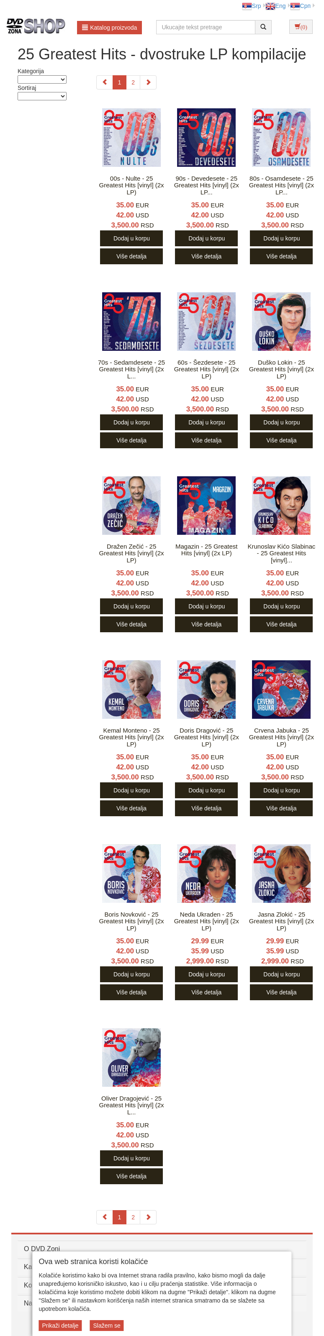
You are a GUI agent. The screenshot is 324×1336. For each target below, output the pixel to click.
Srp (251, 6)
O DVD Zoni (42, 1248)
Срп (300, 6)
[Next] (148, 82)
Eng (275, 6)
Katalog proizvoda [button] (109, 27)
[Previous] (104, 82)
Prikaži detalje (60, 1325)
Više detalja (131, 256)
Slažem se (106, 1325)
